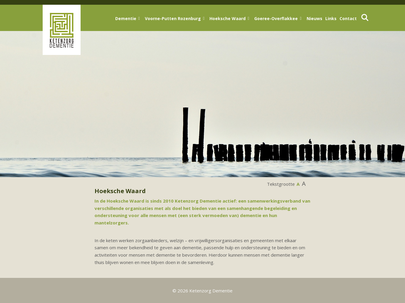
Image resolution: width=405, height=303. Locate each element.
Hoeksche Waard (227, 18)
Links (331, 18)
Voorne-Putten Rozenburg (173, 18)
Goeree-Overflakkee (276, 18)
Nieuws (314, 18)
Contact (348, 18)
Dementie (125, 18)
